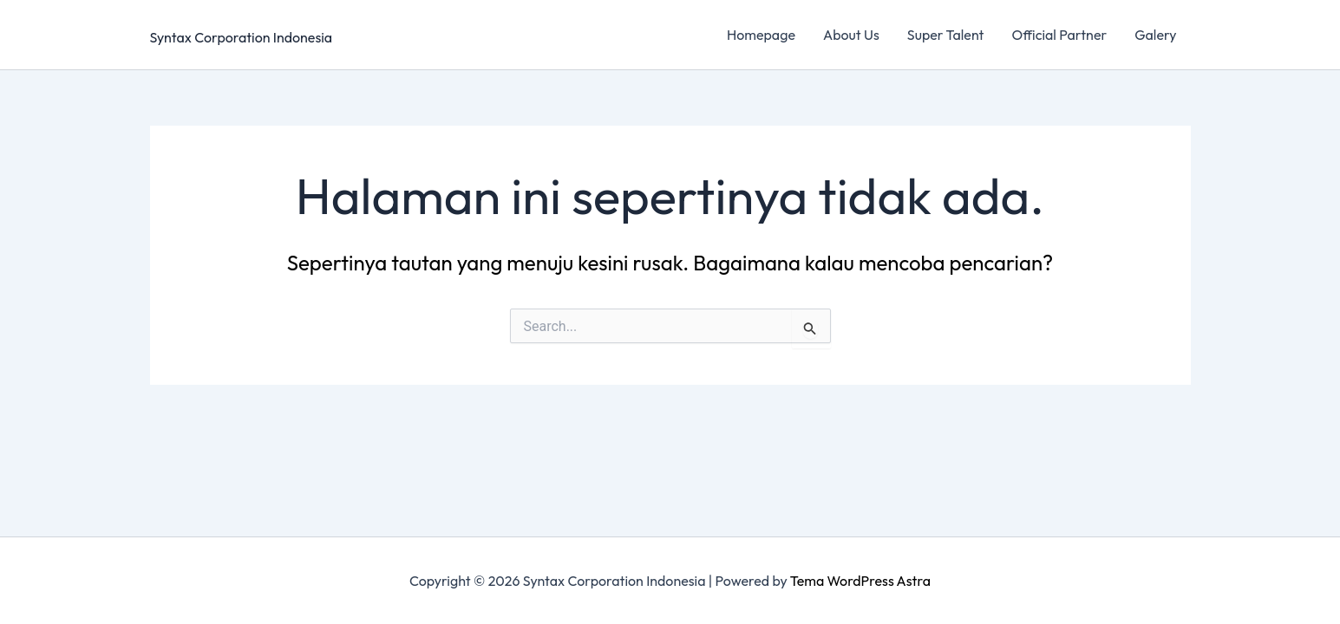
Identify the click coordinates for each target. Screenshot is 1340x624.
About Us (851, 34)
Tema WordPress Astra (860, 580)
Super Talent (945, 34)
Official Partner (1059, 34)
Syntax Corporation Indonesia (241, 37)
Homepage (761, 34)
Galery (1155, 34)
